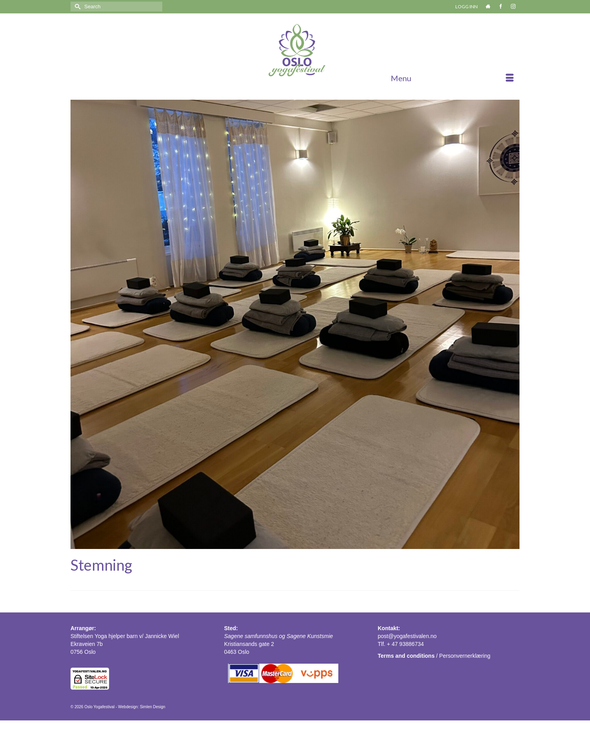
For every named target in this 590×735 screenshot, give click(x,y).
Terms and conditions (406, 656)
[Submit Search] (76, 6)
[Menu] (452, 78)
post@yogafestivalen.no (407, 636)
